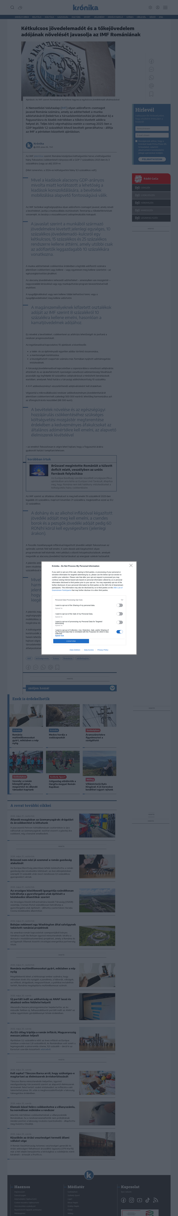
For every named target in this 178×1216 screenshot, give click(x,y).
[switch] (119, 605)
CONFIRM (71, 641)
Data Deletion (75, 650)
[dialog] (89, 608)
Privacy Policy (103, 650)
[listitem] (89, 600)
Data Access (89, 650)
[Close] (131, 566)
